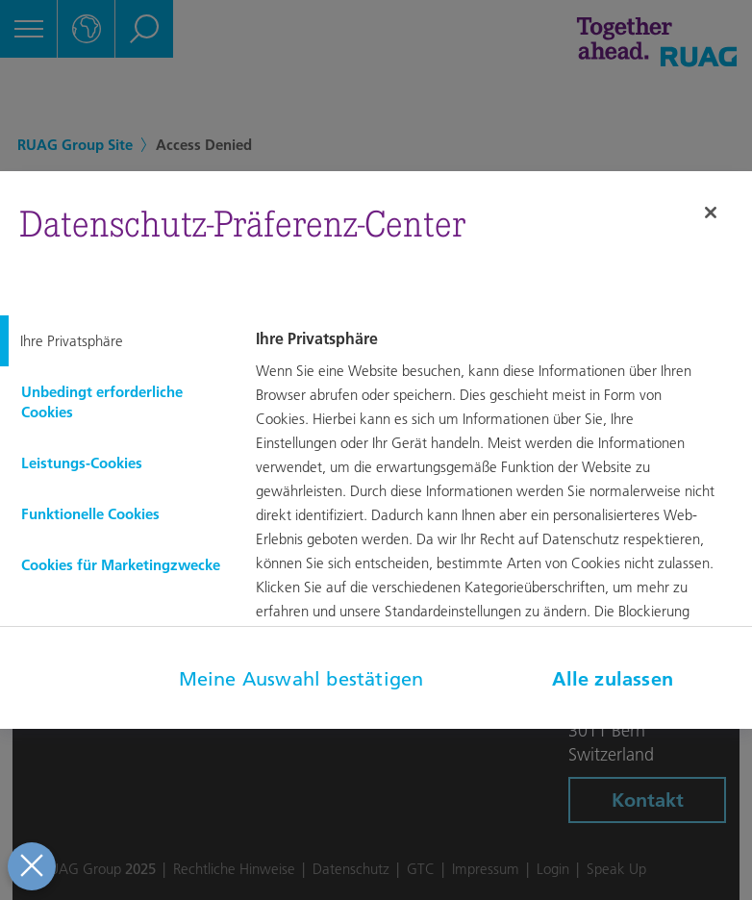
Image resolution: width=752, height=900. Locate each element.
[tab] (115, 340)
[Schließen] (710, 212)
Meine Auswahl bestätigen (301, 678)
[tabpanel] (501, 524)
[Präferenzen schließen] (30, 866)
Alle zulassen (612, 678)
